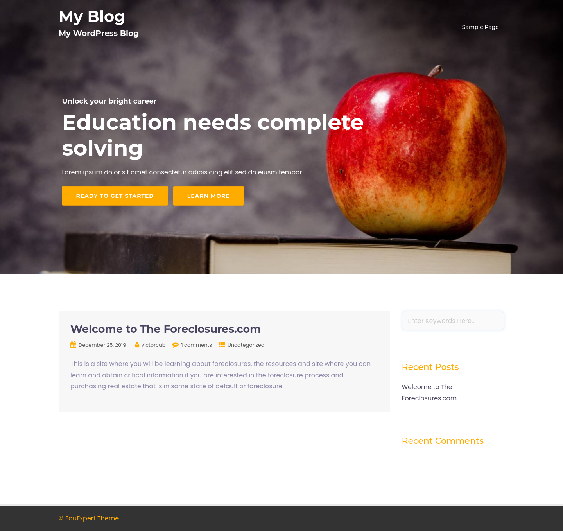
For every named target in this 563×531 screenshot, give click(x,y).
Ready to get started (115, 195)
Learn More (208, 195)
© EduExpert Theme (89, 518)
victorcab (154, 345)
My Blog (92, 16)
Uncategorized (246, 345)
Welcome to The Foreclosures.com (165, 329)
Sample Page (480, 26)
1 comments (196, 345)
